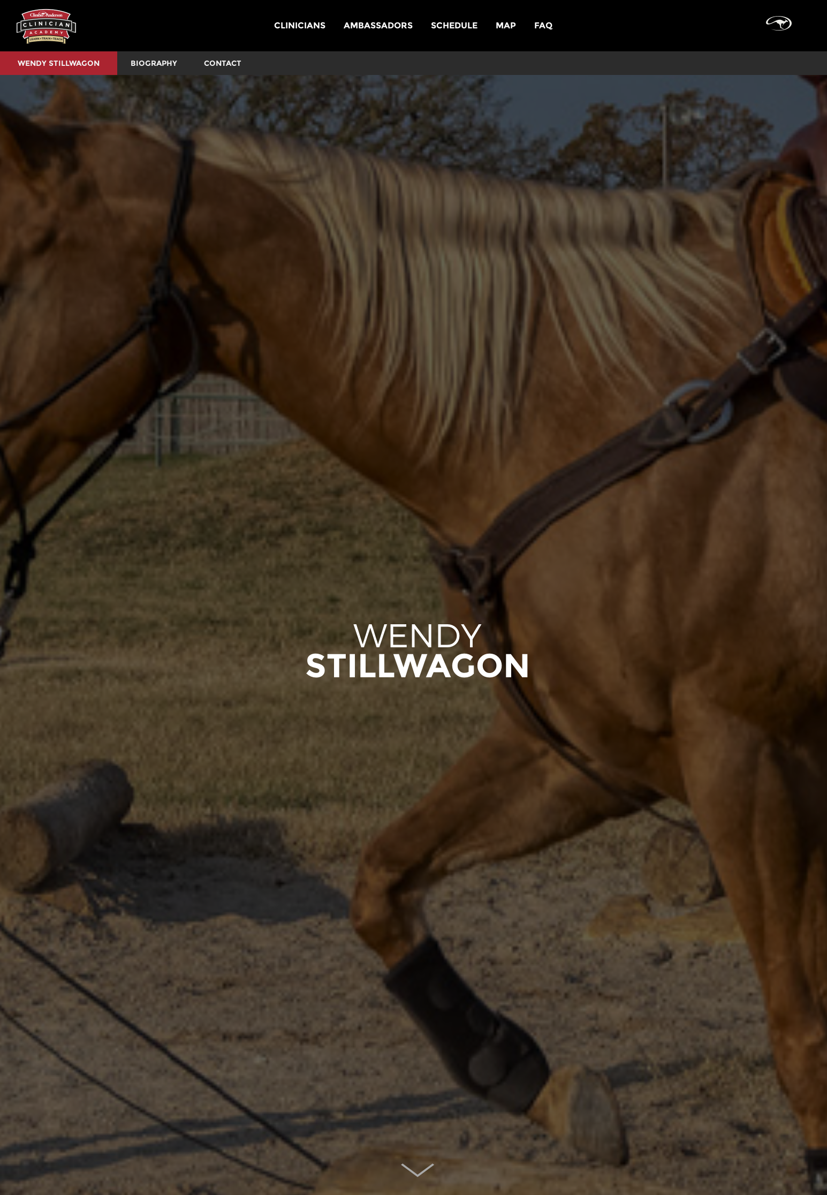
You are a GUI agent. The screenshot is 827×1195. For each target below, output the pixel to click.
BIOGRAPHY (154, 63)
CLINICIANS (299, 25)
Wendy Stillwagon (59, 63)
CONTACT (222, 63)
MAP (506, 25)
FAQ (543, 25)
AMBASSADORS (378, 25)
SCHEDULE (454, 25)
